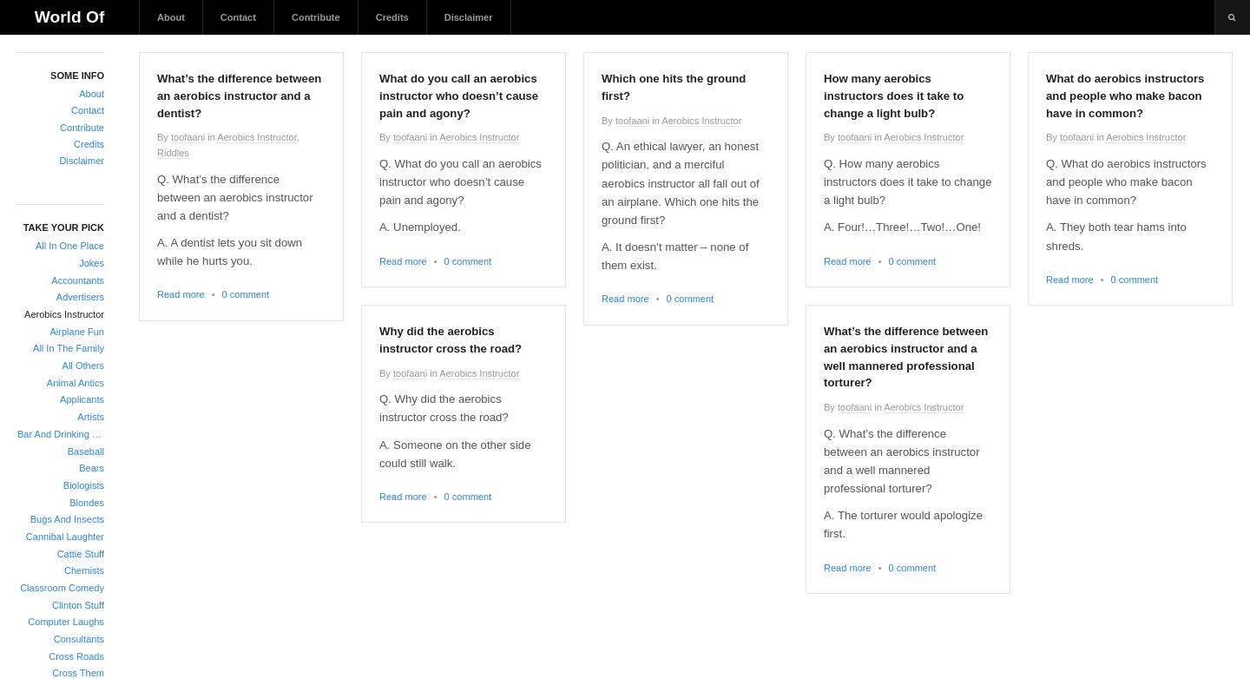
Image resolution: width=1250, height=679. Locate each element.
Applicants (82, 399)
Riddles (173, 153)
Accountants (77, 280)
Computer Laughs (66, 621)
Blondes (86, 503)
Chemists (84, 570)
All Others (83, 365)
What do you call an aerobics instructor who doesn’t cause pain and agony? (458, 96)
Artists (90, 417)
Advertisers (80, 297)
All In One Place (70, 246)
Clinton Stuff (78, 605)
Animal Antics (75, 383)
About (171, 17)
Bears (91, 468)
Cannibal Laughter (65, 536)
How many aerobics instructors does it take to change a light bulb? (894, 96)
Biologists (83, 485)
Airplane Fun (76, 331)
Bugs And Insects (67, 519)
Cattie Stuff (80, 554)
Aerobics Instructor (64, 314)
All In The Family (68, 348)
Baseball (86, 451)
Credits (392, 17)
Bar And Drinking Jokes (60, 434)
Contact (238, 17)
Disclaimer (468, 17)
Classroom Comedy (62, 588)
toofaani (188, 137)
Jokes (91, 263)
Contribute (316, 17)
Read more (181, 294)
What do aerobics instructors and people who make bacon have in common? (1125, 96)
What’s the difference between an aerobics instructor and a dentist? (239, 96)
